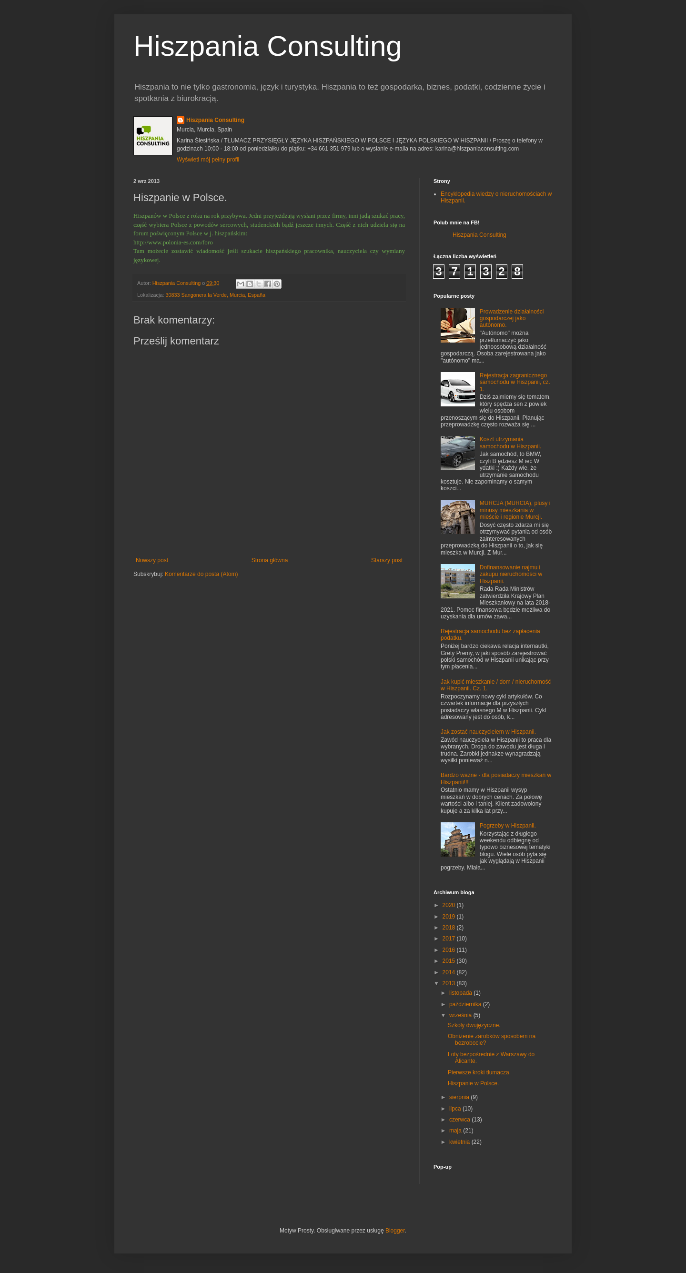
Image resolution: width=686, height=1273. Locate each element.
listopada (461, 993)
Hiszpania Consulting (267, 46)
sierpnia (460, 1097)
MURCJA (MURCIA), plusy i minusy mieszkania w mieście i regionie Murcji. (515, 510)
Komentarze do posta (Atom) (201, 574)
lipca (456, 1108)
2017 (450, 938)
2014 (450, 972)
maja (456, 1130)
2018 (450, 927)
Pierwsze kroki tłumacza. (479, 1072)
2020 (450, 905)
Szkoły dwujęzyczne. (474, 1025)
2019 (450, 916)
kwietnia (460, 1142)
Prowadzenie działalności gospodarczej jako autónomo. (512, 318)
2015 (450, 961)
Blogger (395, 1230)
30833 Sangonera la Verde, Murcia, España (215, 295)
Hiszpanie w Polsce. (473, 1083)
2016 (450, 950)
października (466, 1004)
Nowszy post (152, 560)
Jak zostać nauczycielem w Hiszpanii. (488, 731)
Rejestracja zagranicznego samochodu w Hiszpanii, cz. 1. (515, 382)
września (461, 1015)
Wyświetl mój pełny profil (208, 159)
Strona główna (270, 560)
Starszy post (387, 560)
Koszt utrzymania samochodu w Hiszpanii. (510, 442)
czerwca (460, 1119)
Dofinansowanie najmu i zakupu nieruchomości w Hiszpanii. (511, 574)
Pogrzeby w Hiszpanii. (508, 825)
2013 (450, 983)
